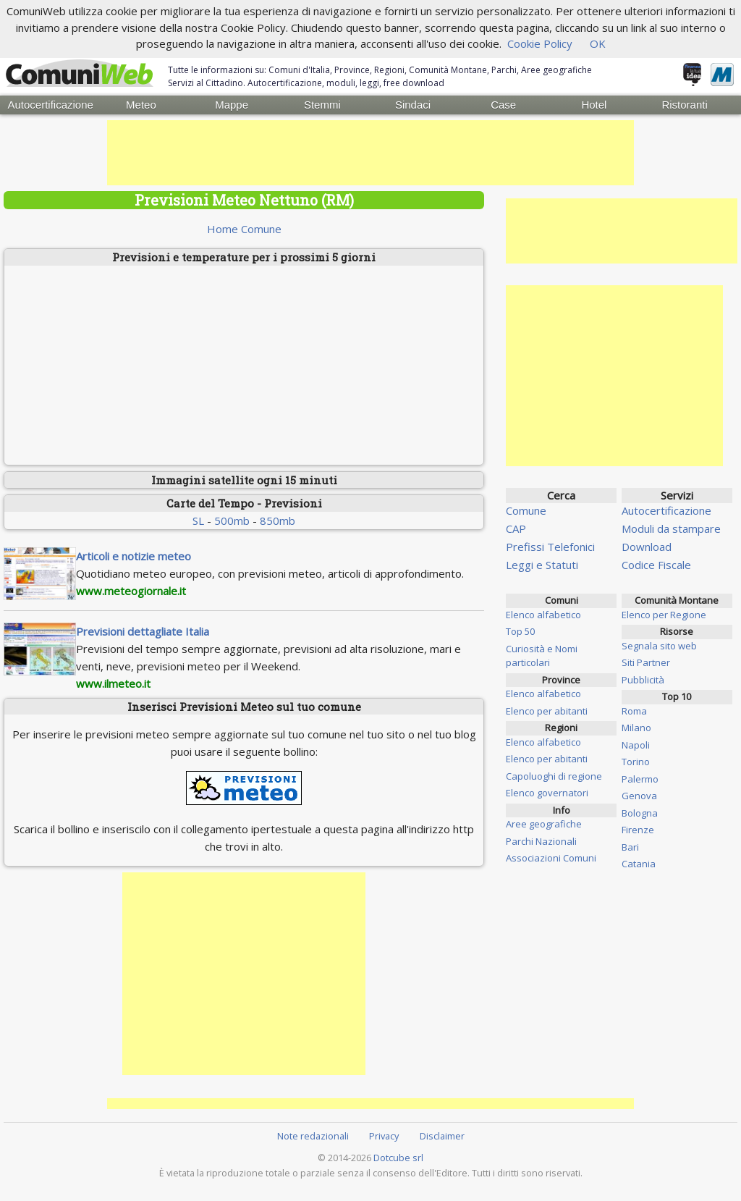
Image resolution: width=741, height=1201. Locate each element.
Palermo (640, 778)
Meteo (141, 104)
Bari (630, 846)
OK (598, 43)
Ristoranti (684, 104)
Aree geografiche (544, 823)
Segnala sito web (659, 645)
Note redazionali (313, 1135)
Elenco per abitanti (547, 710)
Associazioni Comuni (551, 857)
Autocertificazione (50, 104)
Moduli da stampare (671, 528)
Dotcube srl (398, 1157)
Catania (639, 863)
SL (198, 520)
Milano (636, 727)
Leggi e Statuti (542, 564)
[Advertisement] (370, 152)
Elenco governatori (547, 792)
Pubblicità (643, 679)
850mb (277, 520)
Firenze (638, 829)
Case (503, 104)
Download (647, 546)
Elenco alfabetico (543, 613)
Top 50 (520, 631)
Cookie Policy (539, 43)
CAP (516, 528)
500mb (232, 520)
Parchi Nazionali (541, 840)
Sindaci (413, 104)
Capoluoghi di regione (554, 775)
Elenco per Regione (664, 613)
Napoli (636, 744)
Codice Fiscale (656, 564)
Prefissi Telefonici (550, 546)
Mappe (231, 104)
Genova (639, 795)
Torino (636, 761)
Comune (526, 510)
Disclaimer (442, 1135)
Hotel (593, 104)
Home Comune (244, 229)
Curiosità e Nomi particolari (541, 655)
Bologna (640, 812)
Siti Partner (646, 662)
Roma (634, 710)
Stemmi (322, 104)
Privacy (384, 1135)
